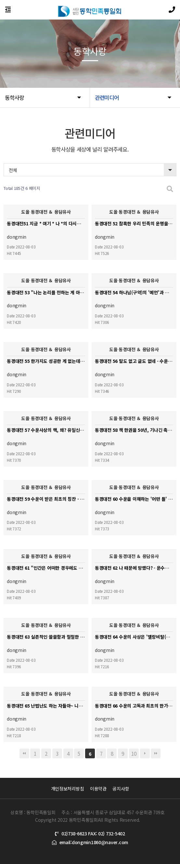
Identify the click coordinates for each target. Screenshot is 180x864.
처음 (24, 753)
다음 (145, 753)
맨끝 (156, 753)
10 (133, 753)
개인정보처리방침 (67, 788)
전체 (13, 170)
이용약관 (98, 788)
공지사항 (120, 788)
